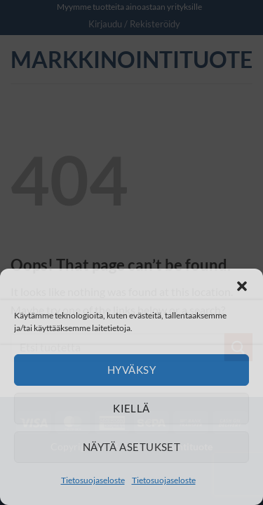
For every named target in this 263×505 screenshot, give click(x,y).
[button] (242, 286)
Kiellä (131, 408)
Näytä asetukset (132, 446)
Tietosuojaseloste (93, 480)
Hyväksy (131, 369)
